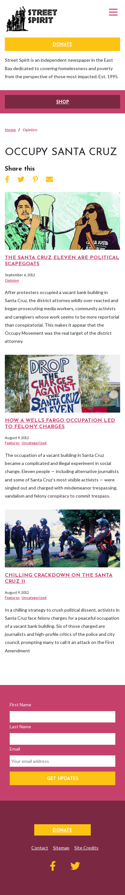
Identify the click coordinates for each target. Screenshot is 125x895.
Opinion (12, 280)
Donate (62, 44)
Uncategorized (34, 443)
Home (10, 129)
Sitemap (61, 847)
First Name (20, 704)
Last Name (20, 726)
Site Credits (86, 847)
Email (15, 749)
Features (12, 443)
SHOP (62, 102)
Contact (39, 847)
